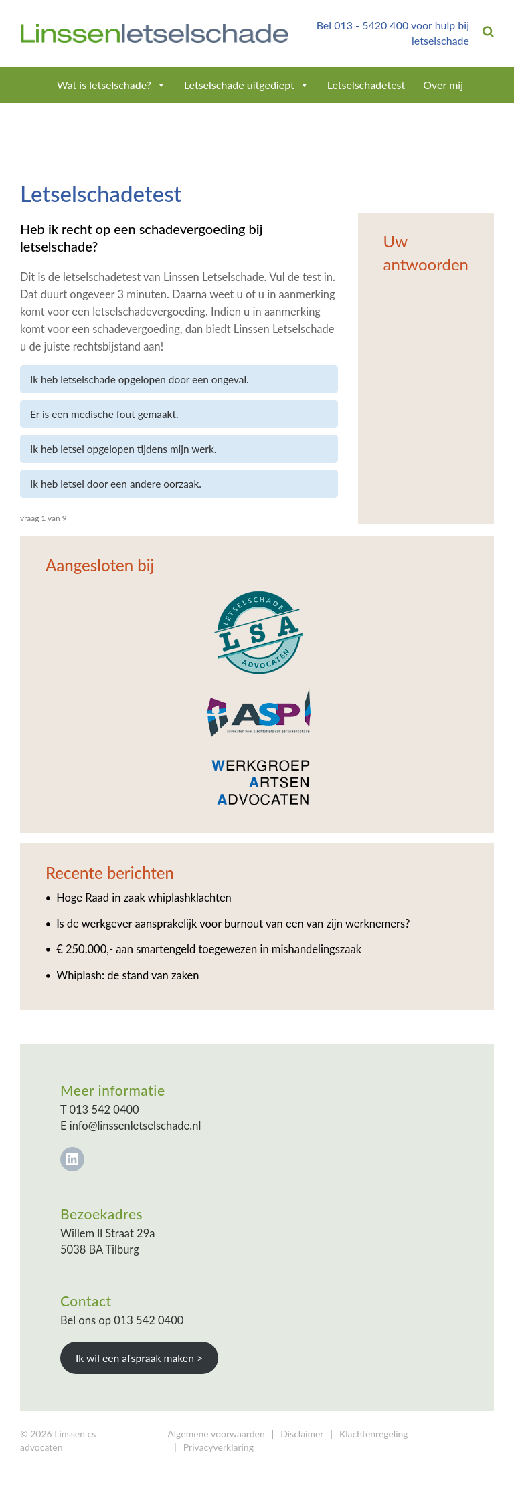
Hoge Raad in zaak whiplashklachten (144, 897)
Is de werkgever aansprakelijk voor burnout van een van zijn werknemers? (233, 923)
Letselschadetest (366, 84)
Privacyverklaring (218, 1447)
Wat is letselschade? (111, 84)
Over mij (443, 84)
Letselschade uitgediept (246, 84)
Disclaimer (301, 1433)
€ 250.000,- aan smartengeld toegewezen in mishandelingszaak (208, 949)
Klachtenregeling (373, 1433)
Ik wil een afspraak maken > (139, 1357)
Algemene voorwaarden (215, 1433)
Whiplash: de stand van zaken (127, 975)
